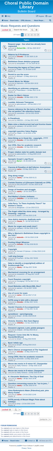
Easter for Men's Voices (18, 95)
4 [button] (31, 34)
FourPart (20, 258)
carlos (19, 169)
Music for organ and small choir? (22, 226)
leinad (19, 339)
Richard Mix (21, 48)
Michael (19, 76)
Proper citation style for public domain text (27, 152)
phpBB (19, 445)
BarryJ (19, 161)
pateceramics (21, 154)
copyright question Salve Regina (22, 131)
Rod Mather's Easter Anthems (21, 196)
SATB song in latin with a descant (23, 300)
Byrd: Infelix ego (15, 343)
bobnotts (20, 237)
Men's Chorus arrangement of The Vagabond (28, 350)
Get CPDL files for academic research (24, 145)
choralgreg (20, 281)
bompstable (21, 63)
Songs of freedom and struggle (22, 189)
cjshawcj (20, 126)
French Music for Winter (18, 81)
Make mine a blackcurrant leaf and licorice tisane (29, 124)
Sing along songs (16, 176)
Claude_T (20, 221)
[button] (38, 34)
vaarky (19, 177)
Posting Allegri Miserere (18, 242)
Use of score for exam (18, 293)
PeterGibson (21, 90)
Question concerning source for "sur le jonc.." (28, 383)
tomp (18, 403)
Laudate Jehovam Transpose (21, 102)
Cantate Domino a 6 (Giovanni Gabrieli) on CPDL (29, 183)
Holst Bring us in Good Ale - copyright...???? (28, 138)
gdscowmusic (21, 104)
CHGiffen (20, 198)
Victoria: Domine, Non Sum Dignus (23, 321)
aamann (19, 288)
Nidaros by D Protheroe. (18, 55)
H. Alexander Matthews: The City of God (25, 377)
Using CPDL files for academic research (25, 357)
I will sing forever (15, 256)
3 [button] (28, 34)
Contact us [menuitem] (30, 440)
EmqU (19, 316)
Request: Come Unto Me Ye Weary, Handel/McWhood (23, 336)
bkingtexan (20, 207)
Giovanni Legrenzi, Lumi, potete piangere (26, 328)
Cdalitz (19, 69)
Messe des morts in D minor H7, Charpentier (27, 364)
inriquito (19, 330)
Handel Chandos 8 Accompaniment (23, 307)
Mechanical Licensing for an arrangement (26, 272)
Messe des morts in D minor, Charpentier (26, 371)
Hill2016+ (20, 120)
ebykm (19, 215)
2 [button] (25, 34)
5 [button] (34, 34)
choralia (20, 56)
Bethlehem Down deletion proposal (23, 61)
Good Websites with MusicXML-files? (24, 286)
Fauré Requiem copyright (19, 279)
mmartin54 (20, 274)
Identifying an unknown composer (23, 88)
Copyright (12, 249)
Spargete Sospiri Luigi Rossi (20, 159)
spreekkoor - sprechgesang (20, 314)
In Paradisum (14, 118)
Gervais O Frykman (23, 251)
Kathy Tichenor (22, 365)
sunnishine (20, 113)
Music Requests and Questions (20, 25)
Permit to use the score (18, 74)
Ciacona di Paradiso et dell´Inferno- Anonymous (29, 167)
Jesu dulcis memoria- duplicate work (24, 219)
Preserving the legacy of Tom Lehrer (24, 67)
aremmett (20, 358)
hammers (20, 83)
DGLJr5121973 (22, 184)
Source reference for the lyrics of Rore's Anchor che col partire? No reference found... (29, 110)
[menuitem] (7, 16)
